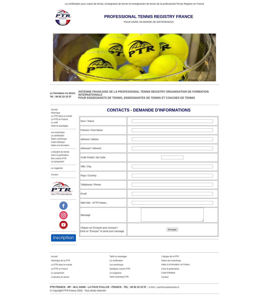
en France (185, 267)
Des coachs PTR (58, 158)
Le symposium (57, 161)
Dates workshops (59, 139)
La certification (57, 135)
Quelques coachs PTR (120, 271)
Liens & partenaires (60, 155)
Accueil (54, 109)
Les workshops (58, 132)
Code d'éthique (58, 142)
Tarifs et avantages (59, 126)
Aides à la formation (60, 145)
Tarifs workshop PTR (119, 279)
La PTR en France (59, 119)
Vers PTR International (61, 194)
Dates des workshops (171, 263)
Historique (55, 113)
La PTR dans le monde (61, 116)
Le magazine (57, 168)
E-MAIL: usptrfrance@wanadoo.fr (164, 290)
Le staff (54, 122)
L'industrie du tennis (60, 152)
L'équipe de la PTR (170, 259)
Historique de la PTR (60, 263)
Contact (54, 174)
